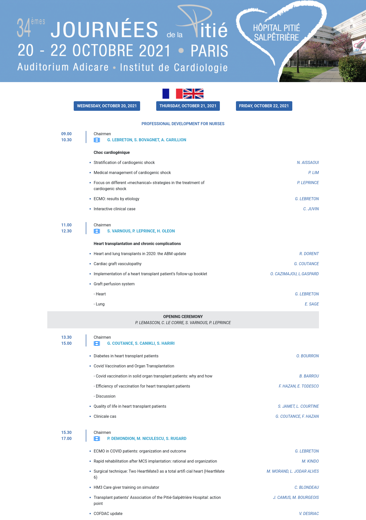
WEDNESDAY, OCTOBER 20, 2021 (107, 105)
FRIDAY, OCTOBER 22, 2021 (264, 105)
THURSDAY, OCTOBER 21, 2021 (187, 105)
